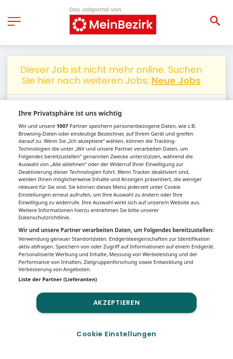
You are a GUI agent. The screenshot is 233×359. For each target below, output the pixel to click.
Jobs (25, 110)
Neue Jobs (176, 80)
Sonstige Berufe (74, 110)
